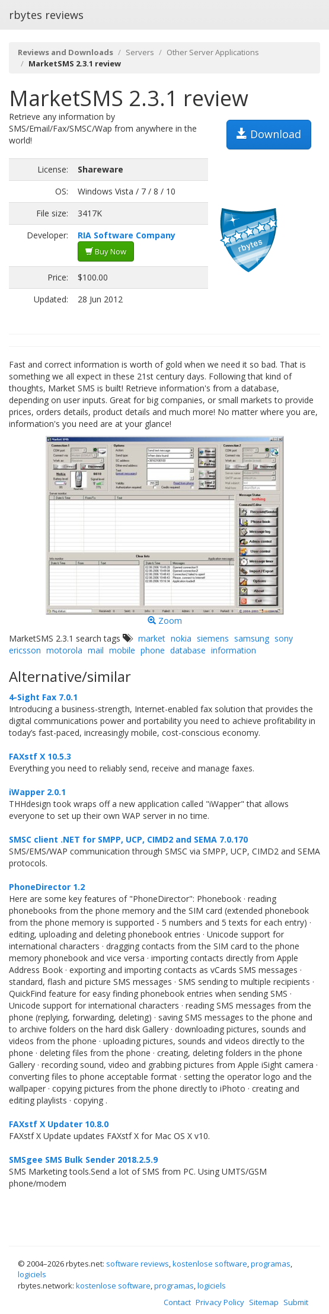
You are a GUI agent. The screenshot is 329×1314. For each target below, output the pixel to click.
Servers (140, 52)
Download (269, 134)
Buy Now (105, 251)
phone (152, 650)
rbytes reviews (46, 15)
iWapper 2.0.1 (37, 792)
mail (96, 650)
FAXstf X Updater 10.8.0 (58, 1124)
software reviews (137, 1263)
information (233, 650)
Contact (177, 1302)
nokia (181, 638)
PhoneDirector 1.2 (47, 886)
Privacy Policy (220, 1302)
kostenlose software (210, 1263)
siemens (213, 638)
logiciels (32, 1274)
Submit (295, 1302)
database (188, 650)
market (151, 638)
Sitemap (264, 1302)
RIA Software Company (126, 235)
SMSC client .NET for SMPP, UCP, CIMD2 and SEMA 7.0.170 (128, 839)
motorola (64, 650)
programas (270, 1263)
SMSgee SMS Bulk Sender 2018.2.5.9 (83, 1159)
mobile (122, 650)
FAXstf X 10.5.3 (40, 756)
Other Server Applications (213, 52)
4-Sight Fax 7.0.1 (43, 697)
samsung (251, 638)
